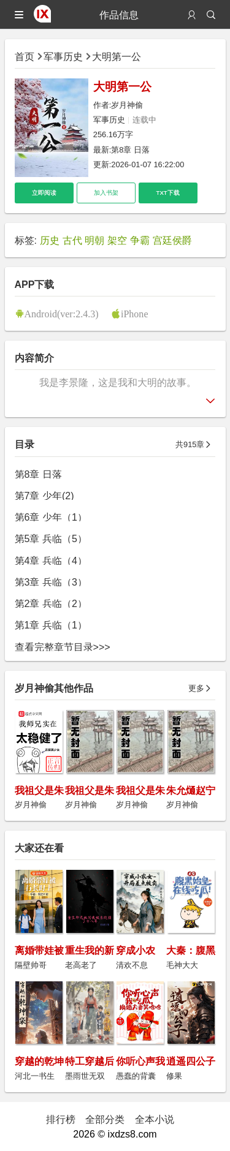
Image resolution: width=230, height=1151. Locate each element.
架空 (117, 240)
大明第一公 (116, 56)
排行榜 (60, 1119)
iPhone (134, 314)
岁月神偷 (127, 105)
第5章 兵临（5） (51, 538)
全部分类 (105, 1119)
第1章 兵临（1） (51, 624)
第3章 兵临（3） (51, 581)
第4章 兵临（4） (51, 560)
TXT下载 (168, 192)
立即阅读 (44, 192)
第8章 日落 (130, 149)
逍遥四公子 (190, 1060)
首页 (24, 56)
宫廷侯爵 (172, 240)
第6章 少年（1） (51, 517)
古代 (72, 240)
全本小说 (154, 1119)
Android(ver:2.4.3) (62, 314)
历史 (49, 240)
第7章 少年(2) (44, 495)
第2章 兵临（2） (51, 603)
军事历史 (63, 56)
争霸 (140, 240)
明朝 (94, 240)
